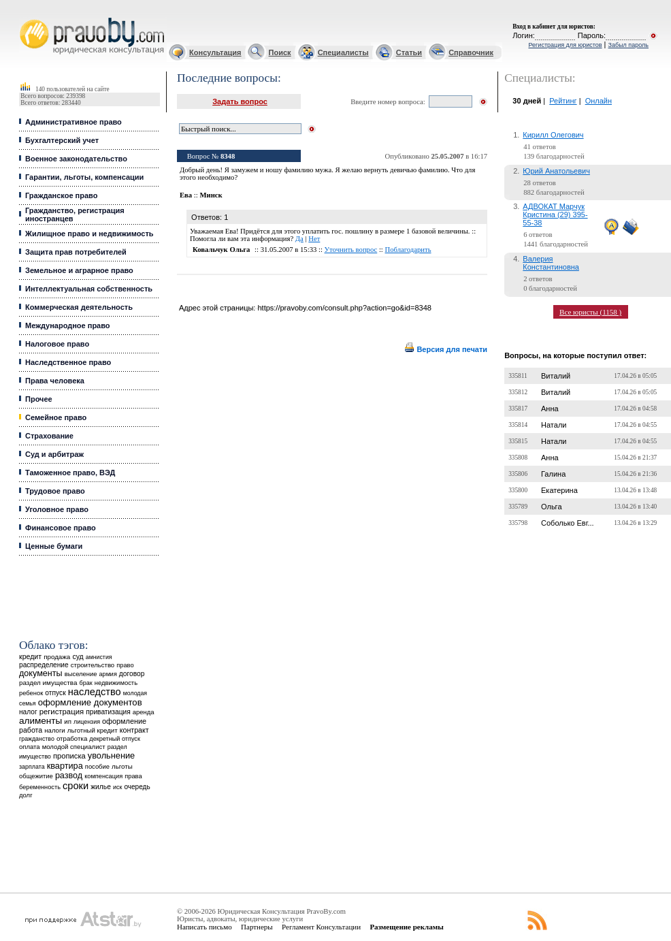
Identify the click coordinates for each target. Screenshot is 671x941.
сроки (75, 785)
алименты (40, 721)
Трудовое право (55, 491)
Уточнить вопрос (351, 249)
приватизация (108, 712)
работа (30, 730)
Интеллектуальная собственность (88, 289)
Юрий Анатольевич (556, 171)
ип (67, 721)
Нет (314, 238)
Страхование (49, 436)
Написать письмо (204, 927)
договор (132, 673)
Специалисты (343, 52)
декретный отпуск (114, 738)
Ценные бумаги (53, 546)
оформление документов (90, 702)
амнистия (99, 657)
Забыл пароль (628, 45)
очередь (137, 787)
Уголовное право (56, 509)
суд (77, 656)
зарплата (32, 766)
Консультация (215, 52)
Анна (550, 408)
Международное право (67, 325)
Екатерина (559, 490)
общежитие (36, 776)
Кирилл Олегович (553, 135)
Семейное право (55, 417)
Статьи (409, 52)
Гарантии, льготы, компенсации (84, 177)
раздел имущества (48, 682)
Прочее (38, 399)
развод (68, 775)
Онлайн (598, 101)
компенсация (103, 776)
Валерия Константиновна (551, 263)
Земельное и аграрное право (79, 270)
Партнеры (257, 927)
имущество (35, 756)
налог (28, 712)
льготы (122, 766)
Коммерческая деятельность (79, 307)
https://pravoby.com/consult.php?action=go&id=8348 (344, 308)
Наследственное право (68, 362)
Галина (553, 474)
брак (86, 683)
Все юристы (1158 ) (590, 312)
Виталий (555, 376)
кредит (30, 656)
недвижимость (116, 682)
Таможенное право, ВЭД (70, 472)
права (133, 776)
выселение (81, 673)
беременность (40, 787)
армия (108, 674)
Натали (553, 425)
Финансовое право (60, 528)
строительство (92, 665)
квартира (65, 766)
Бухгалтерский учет (62, 140)
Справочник (470, 52)
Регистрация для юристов (565, 45)
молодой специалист (73, 746)
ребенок (31, 693)
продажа (57, 656)
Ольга (551, 507)
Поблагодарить (408, 249)
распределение (44, 665)
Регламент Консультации (321, 927)
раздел (117, 747)
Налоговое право (57, 344)
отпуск (55, 693)
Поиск (280, 52)
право (124, 665)
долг (26, 795)
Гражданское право (61, 195)
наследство (94, 691)
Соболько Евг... (567, 523)
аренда (143, 712)
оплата (29, 746)
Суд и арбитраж (54, 454)
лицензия (86, 721)
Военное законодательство (76, 159)
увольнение (111, 755)
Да (299, 238)
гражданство (36, 738)
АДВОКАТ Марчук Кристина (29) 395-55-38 (555, 214)
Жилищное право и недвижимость (89, 233)
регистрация (61, 711)
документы (41, 673)
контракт (134, 730)
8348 (227, 156)
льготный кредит (92, 730)
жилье (101, 787)
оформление (124, 721)
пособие (97, 766)
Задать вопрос (239, 101)
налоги (54, 730)
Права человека (54, 381)
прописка (69, 756)
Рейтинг (562, 101)
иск (117, 787)
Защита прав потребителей (76, 252)
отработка (71, 738)
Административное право (73, 122)
